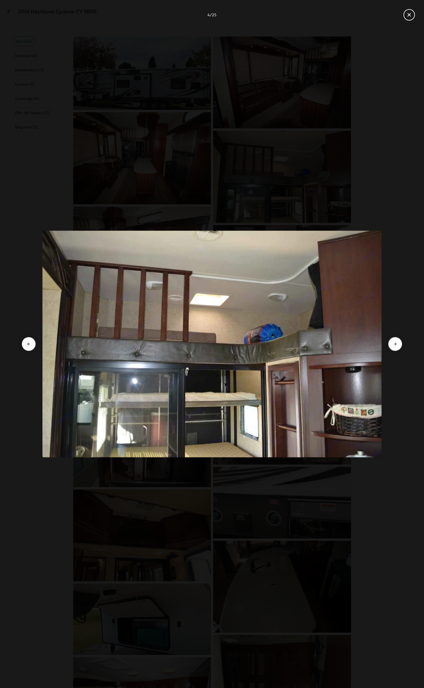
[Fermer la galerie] (409, 15)
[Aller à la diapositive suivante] (395, 344)
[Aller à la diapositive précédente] (29, 344)
